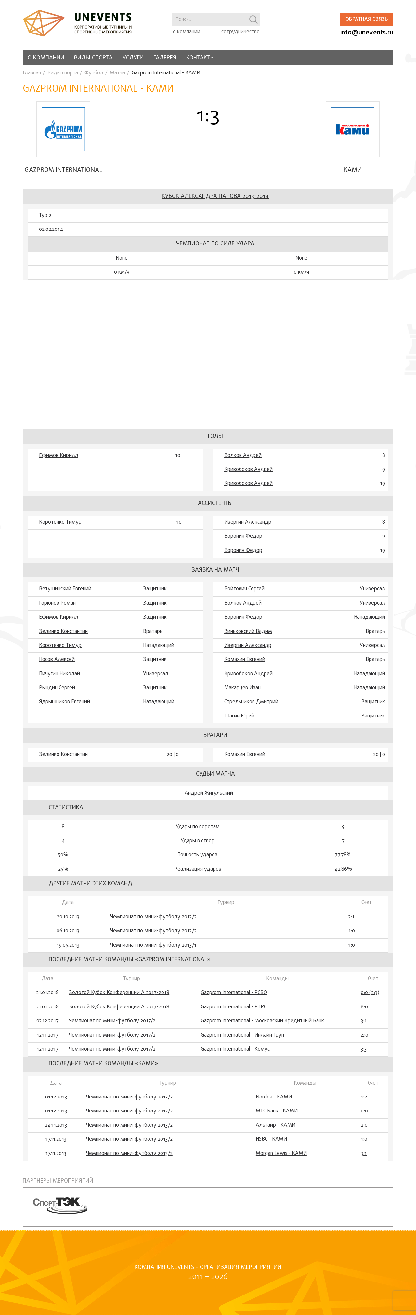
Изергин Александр (247, 526)
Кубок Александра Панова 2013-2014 (215, 200)
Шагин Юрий (239, 719)
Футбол (93, 73)
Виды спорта (93, 58)
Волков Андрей (243, 459)
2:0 (364, 1129)
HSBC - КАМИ (271, 1143)
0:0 (364, 1115)
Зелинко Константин (63, 635)
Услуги (133, 58)
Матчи (117, 73)
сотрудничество (240, 32)
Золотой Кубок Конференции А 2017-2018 (119, 996)
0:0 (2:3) (370, 996)
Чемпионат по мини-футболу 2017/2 (112, 1025)
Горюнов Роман (57, 607)
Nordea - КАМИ (274, 1100)
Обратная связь (366, 19)
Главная (32, 73)
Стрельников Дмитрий (251, 705)
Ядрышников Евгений (64, 705)
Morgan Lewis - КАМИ (281, 1157)
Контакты (200, 58)
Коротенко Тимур (60, 526)
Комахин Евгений (244, 663)
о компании (186, 32)
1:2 (364, 1100)
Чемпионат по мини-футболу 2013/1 (153, 949)
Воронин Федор (243, 540)
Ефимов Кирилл (58, 459)
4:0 (364, 1039)
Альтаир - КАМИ (275, 1129)
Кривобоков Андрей (248, 473)
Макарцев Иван (242, 691)
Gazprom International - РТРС (233, 1010)
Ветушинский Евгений (65, 593)
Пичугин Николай (59, 677)
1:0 (351, 934)
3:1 (351, 920)
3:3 (364, 1053)
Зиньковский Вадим (248, 635)
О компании (46, 58)
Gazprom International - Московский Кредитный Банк (262, 1025)
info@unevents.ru (366, 33)
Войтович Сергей (244, 593)
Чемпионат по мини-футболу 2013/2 (153, 920)
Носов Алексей (57, 663)
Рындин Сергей (57, 691)
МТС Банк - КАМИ (277, 1115)
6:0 (364, 1010)
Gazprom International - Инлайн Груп (242, 1039)
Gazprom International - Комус (235, 1053)
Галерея (164, 58)
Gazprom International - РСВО (234, 996)
